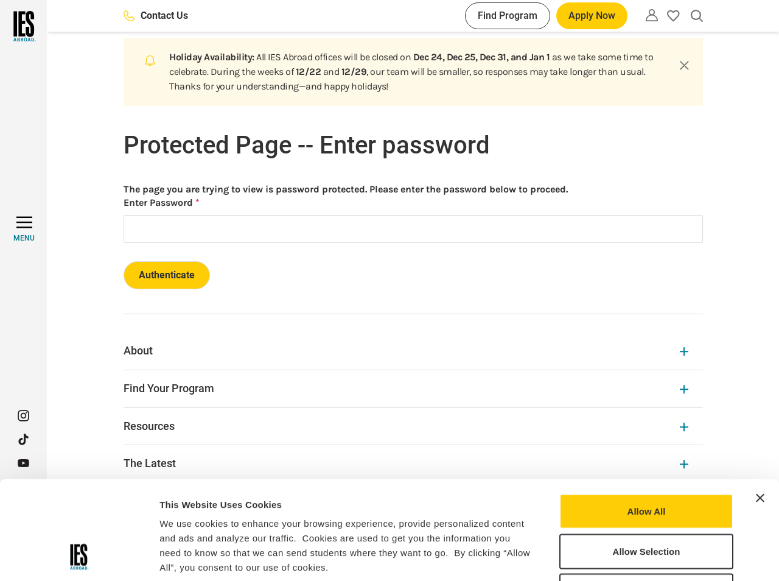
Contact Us (156, 15)
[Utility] (652, 15)
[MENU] (24, 229)
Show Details (639, 557)
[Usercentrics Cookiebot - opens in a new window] (79, 557)
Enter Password (158, 202)
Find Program (507, 15)
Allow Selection (646, 461)
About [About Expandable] (406, 350)
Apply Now (591, 15)
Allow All (646, 421)
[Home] (23, 26)
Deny (646, 501)
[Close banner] (760, 408)
